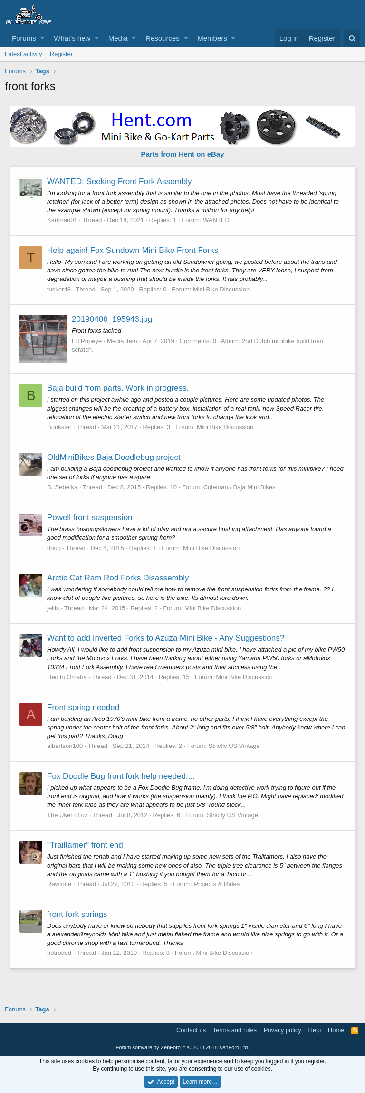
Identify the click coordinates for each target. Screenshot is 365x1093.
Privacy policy (282, 1030)
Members (212, 38)
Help (314, 1030)
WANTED (216, 220)
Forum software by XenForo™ (183, 1047)
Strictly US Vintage (234, 745)
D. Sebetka (62, 487)
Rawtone (59, 883)
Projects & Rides (217, 883)
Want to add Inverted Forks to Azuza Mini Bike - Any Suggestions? (165, 638)
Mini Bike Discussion (221, 289)
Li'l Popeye (87, 341)
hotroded (59, 952)
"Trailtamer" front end (85, 845)
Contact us (191, 1030)
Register (61, 53)
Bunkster (59, 426)
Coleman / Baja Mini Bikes (239, 487)
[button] (42, 38)
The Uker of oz (67, 815)
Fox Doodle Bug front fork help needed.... (121, 776)
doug (54, 547)
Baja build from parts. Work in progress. (118, 387)
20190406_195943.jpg (112, 319)
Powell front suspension (90, 517)
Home (336, 1030)
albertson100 (65, 745)
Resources (162, 38)
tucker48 (59, 289)
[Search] (352, 38)
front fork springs (77, 914)
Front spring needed (83, 707)
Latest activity (23, 53)
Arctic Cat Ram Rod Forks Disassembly (118, 577)
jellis (53, 608)
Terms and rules (235, 1030)
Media (118, 38)
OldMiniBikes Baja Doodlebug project (114, 457)
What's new (72, 38)
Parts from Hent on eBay (182, 154)
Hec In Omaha (67, 677)
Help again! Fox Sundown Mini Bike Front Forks (132, 250)
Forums (24, 38)
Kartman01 (62, 220)
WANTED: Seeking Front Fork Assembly (119, 181)
